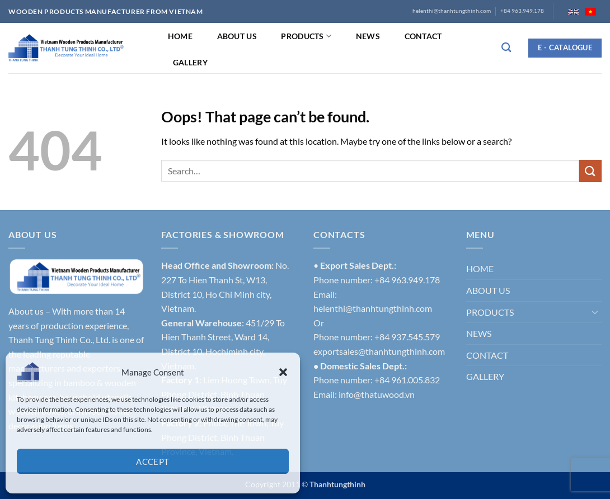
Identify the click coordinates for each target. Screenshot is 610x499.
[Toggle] (595, 312)
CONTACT (423, 36)
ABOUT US (237, 36)
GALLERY (190, 62)
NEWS (368, 36)
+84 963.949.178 (522, 11)
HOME (180, 36)
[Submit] (590, 171)
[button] (283, 372)
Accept (153, 462)
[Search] (506, 48)
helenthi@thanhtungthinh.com (451, 11)
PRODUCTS (306, 36)
